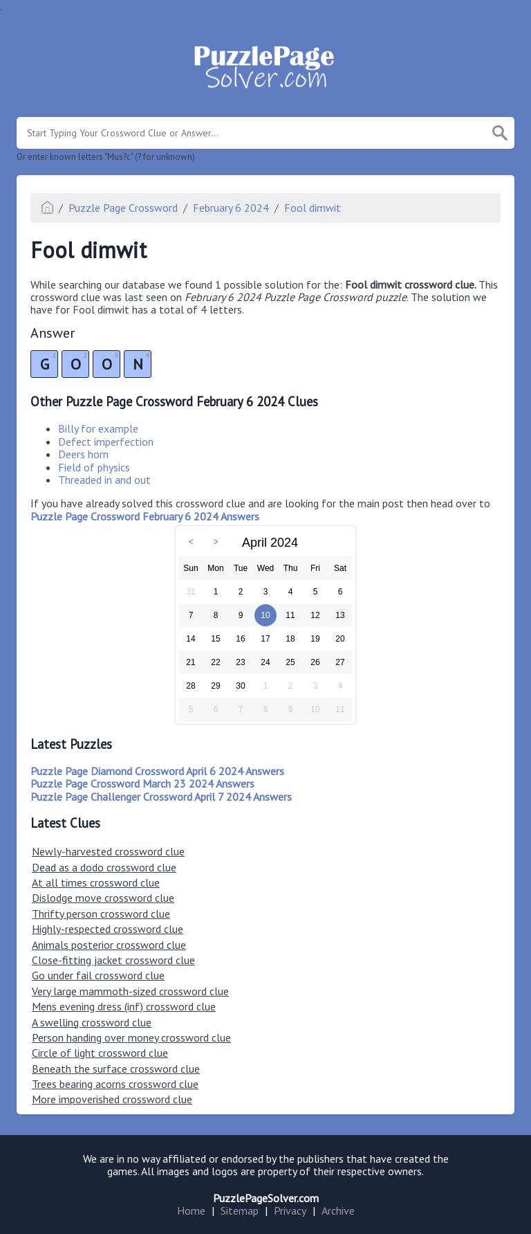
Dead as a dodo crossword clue (104, 867)
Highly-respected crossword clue (107, 929)
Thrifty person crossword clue (101, 913)
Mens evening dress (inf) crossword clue (124, 1006)
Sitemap (240, 1210)
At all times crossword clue (96, 882)
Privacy (290, 1210)
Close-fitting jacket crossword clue (113, 960)
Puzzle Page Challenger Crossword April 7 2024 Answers (161, 797)
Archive (338, 1210)
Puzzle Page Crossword (123, 208)
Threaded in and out (104, 480)
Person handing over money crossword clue (131, 1037)
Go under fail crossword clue (98, 975)
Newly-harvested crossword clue (108, 851)
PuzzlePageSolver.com (266, 1198)
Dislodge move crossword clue (103, 898)
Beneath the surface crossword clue (116, 1069)
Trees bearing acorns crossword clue (115, 1084)
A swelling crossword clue (91, 1022)
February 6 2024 (231, 208)
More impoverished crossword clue (112, 1099)
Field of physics (94, 467)
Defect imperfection (105, 441)
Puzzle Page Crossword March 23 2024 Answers (142, 783)
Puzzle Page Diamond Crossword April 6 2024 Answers (157, 771)
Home (191, 1210)
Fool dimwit (312, 208)
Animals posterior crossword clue (109, 945)
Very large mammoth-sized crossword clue (130, 991)
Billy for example (98, 428)
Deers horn (83, 454)
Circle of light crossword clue (100, 1053)
